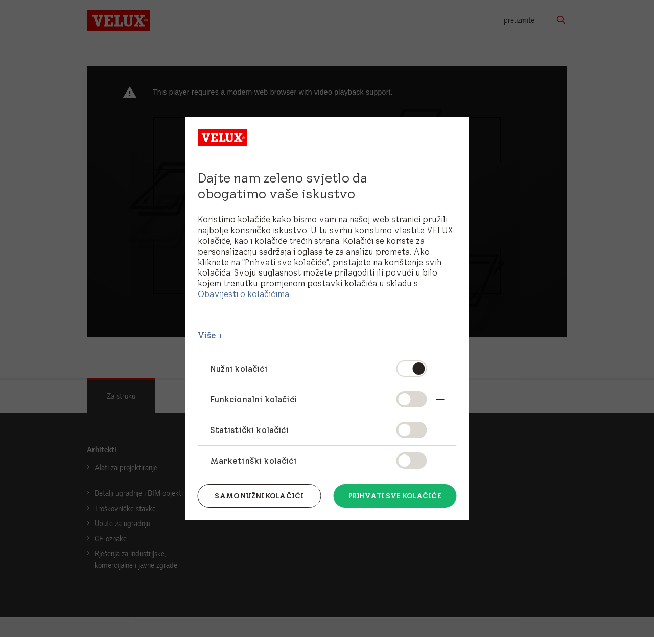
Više (207, 335)
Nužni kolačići (238, 368)
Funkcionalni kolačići (253, 399)
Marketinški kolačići (253, 461)
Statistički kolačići (249, 430)
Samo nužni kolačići (259, 495)
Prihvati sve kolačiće (394, 495)
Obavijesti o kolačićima (243, 294)
